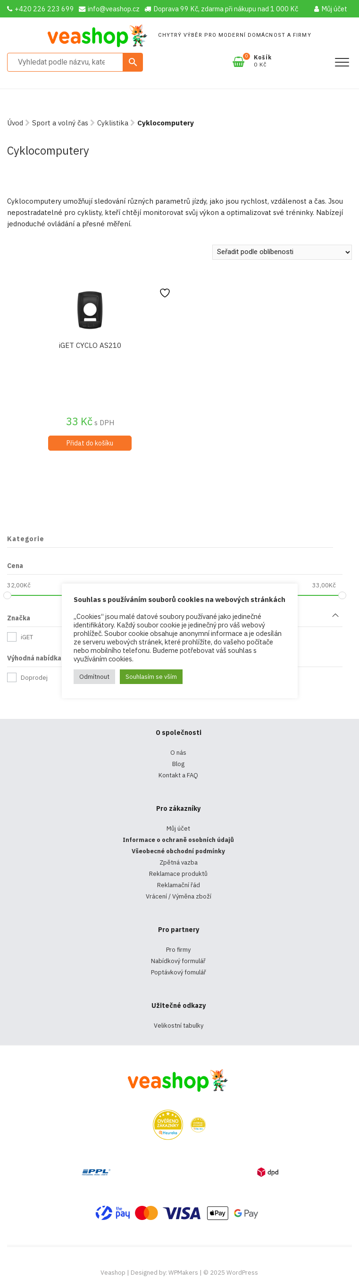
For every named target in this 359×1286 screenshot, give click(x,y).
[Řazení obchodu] (282, 252)
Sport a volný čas (60, 122)
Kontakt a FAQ (178, 775)
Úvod (15, 122)
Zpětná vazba (178, 862)
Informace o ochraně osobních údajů (178, 840)
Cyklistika (112, 122)
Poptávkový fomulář (178, 972)
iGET (27, 637)
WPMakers (183, 1273)
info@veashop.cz (109, 8)
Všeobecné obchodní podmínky (178, 851)
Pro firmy (178, 950)
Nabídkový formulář (178, 961)
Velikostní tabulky (178, 1026)
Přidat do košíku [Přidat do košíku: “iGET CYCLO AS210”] (90, 443)
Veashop (112, 1273)
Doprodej (34, 678)
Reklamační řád (178, 885)
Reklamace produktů (178, 874)
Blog (178, 764)
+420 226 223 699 (40, 8)
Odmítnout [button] (94, 677)
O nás (178, 753)
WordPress (242, 1273)
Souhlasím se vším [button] (151, 677)
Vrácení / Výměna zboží (178, 896)
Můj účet (330, 8)
